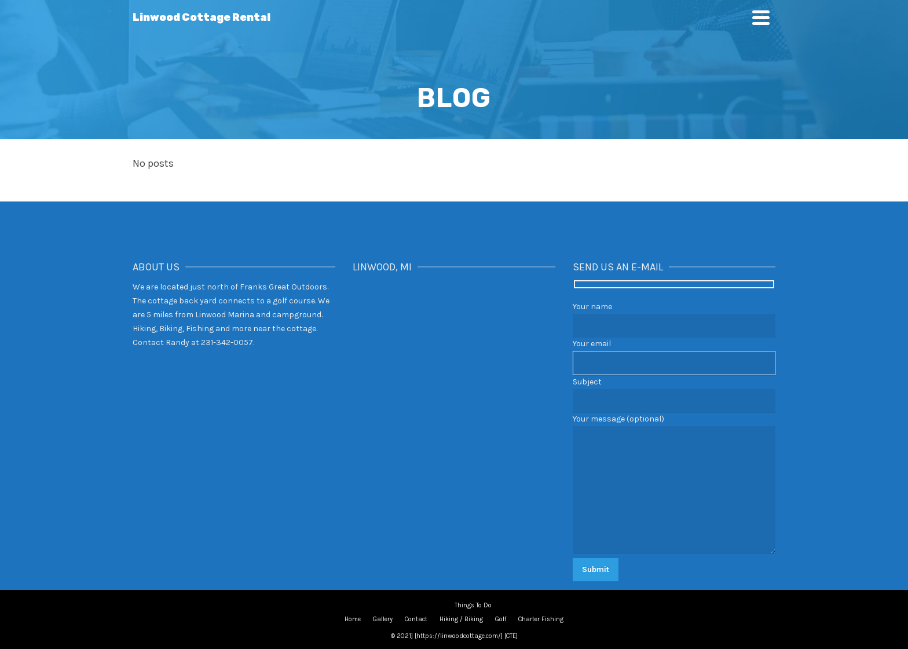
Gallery (383, 619)
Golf (500, 619)
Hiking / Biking (461, 619)
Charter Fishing (540, 619)
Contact (416, 619)
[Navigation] (760, 17)
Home (353, 619)
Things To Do (473, 605)
